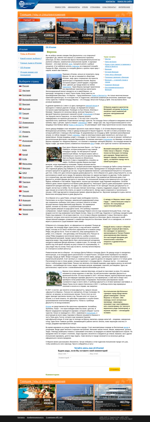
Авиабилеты (74, 7)
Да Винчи (124, 109)
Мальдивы (27, 164)
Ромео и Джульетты (99, 95)
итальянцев (107, 139)
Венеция (108, 69)
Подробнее (49, 406)
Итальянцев (87, 114)
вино (70, 64)
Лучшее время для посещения (29, 73)
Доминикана (28, 123)
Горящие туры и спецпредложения (42, 381)
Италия (48, 306)
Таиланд (26, 182)
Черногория (27, 209)
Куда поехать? (109, 7)
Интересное (124, 7)
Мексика (26, 168)
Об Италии (51, 47)
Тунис (25, 187)
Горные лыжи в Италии (31, 63)
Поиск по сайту (125, 1)
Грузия (25, 118)
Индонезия (27, 141)
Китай (25, 155)
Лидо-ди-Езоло (110, 62)
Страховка (95, 7)
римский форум (91, 106)
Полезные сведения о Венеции (117, 77)
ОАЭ (24, 173)
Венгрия (26, 104)
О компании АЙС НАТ (54, 417)
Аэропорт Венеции (112, 85)
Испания (26, 145)
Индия (25, 136)
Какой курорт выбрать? (31, 58)
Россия (25, 86)
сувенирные (82, 123)
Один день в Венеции (113, 75)
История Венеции (111, 72)
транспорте (67, 87)
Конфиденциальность (35, 417)
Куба (24, 159)
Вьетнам (26, 109)
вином (126, 327)
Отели (85, 7)
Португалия (27, 177)
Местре (108, 59)
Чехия (25, 214)
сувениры (75, 66)
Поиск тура (60, 7)
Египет (25, 127)
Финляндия (27, 196)
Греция (25, 113)
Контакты (110, 1)
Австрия (26, 90)
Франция (26, 200)
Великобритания (30, 100)
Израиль (26, 132)
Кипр (24, 150)
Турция (25, 191)
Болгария (26, 95)
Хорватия (26, 205)
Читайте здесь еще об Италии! (89, 348)
